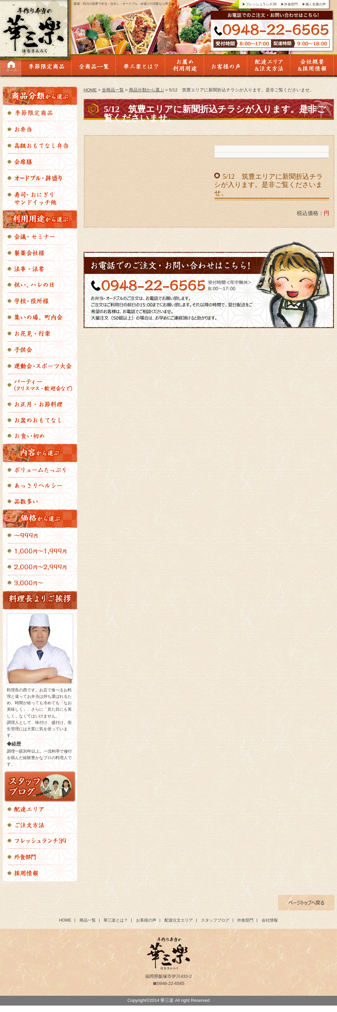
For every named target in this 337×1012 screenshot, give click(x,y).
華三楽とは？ (116, 920)
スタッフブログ (215, 920)
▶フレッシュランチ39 (259, 4)
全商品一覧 (113, 89)
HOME (90, 89)
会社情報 (270, 920)
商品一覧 (88, 920)
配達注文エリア (178, 920)
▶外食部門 (289, 4)
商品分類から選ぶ (146, 89)
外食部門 (245, 920)
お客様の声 (146, 920)
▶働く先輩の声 (314, 4)
